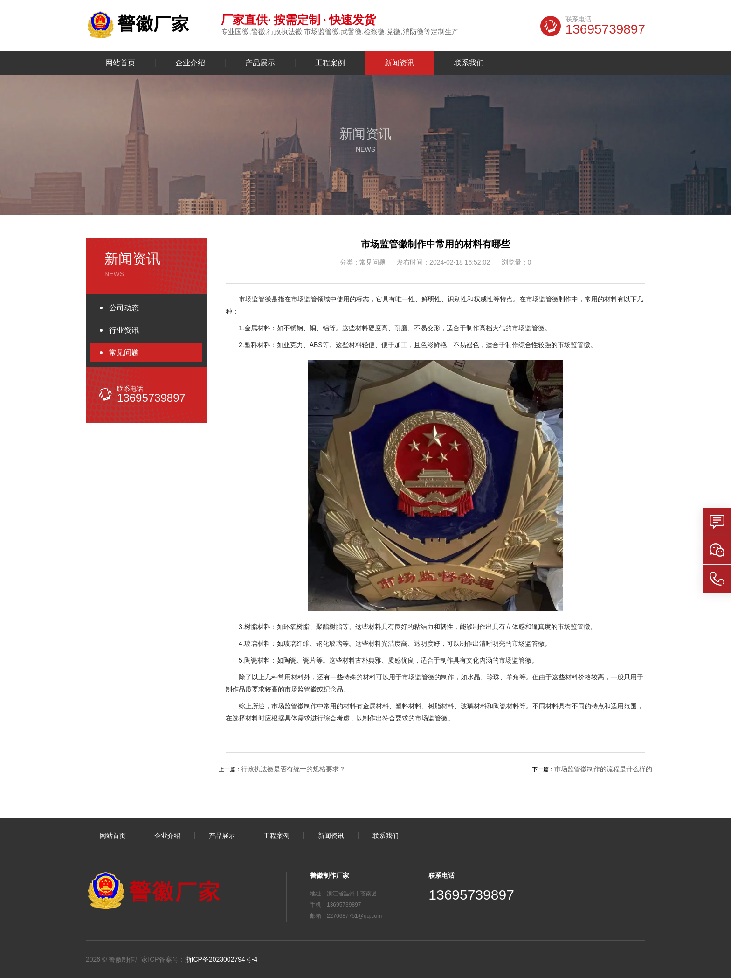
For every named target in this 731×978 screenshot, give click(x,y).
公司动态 (124, 308)
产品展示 (260, 63)
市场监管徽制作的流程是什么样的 (603, 769)
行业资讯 (124, 330)
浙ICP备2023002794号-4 (221, 959)
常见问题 (124, 352)
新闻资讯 (399, 63)
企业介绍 (190, 63)
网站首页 (120, 63)
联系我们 (469, 63)
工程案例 (330, 63)
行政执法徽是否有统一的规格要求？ (293, 769)
